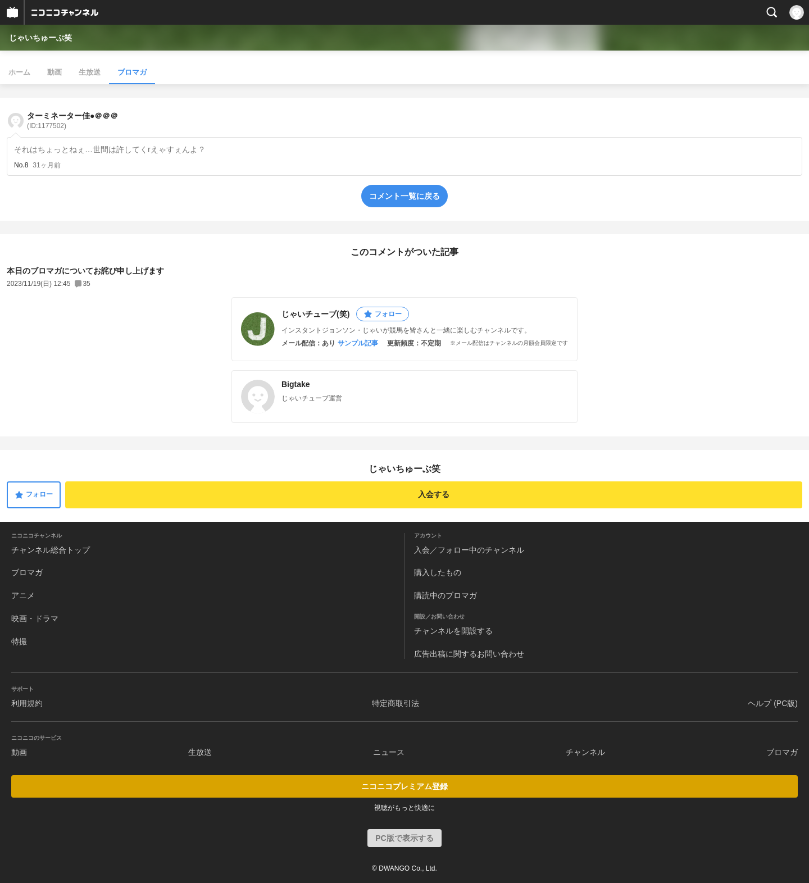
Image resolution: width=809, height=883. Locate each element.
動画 (54, 72)
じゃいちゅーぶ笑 (40, 37)
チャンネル (585, 752)
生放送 (90, 72)
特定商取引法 (395, 703)
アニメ (23, 595)
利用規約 (27, 703)
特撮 (19, 641)
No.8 (21, 165)
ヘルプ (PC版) (773, 703)
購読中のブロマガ (445, 595)
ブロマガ (132, 72)
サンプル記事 (358, 343)
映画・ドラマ (34, 618)
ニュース (388, 752)
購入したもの (437, 572)
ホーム (19, 72)
